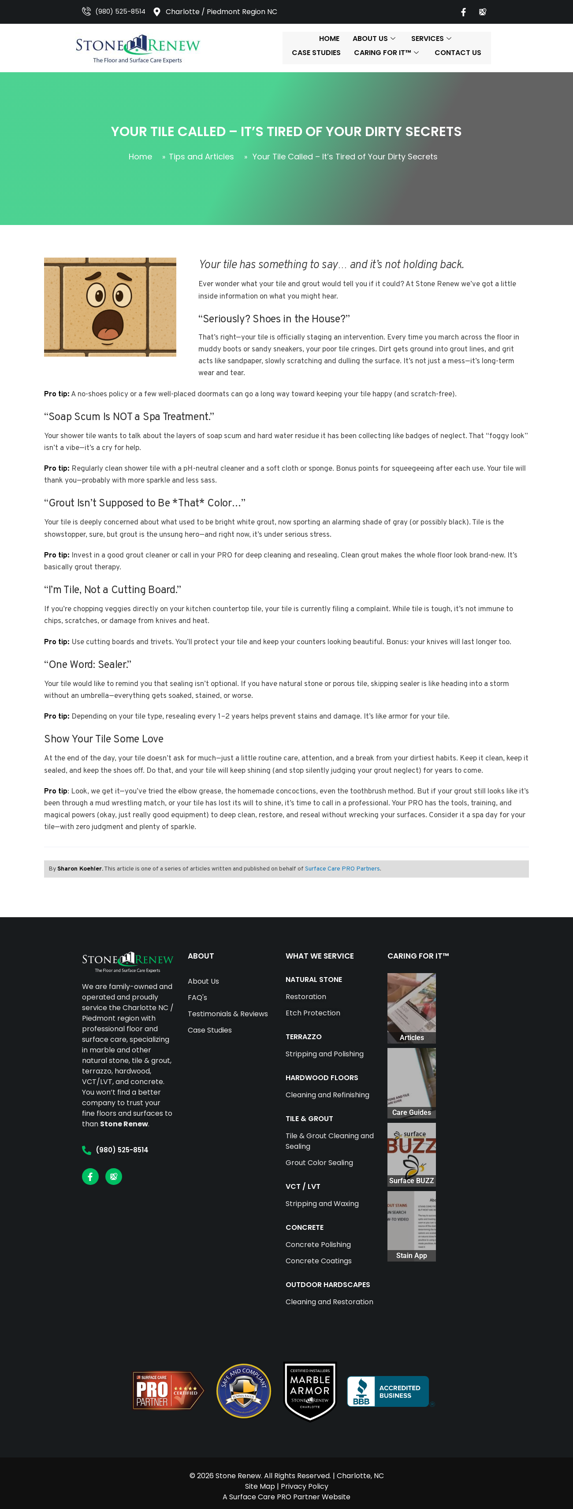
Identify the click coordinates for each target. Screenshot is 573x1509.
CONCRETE (280, 1227)
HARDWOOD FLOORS (297, 1078)
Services (299, 48)
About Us (241, 48)
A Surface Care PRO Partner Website (286, 1490)
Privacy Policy (304, 1480)
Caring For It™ (429, 48)
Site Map (260, 1480)
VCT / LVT (278, 1186)
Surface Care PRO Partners (340, 869)
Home (197, 48)
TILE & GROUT (285, 1119)
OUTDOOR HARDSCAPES (303, 1285)
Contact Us (501, 48)
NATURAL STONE (289, 979)
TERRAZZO (279, 1037)
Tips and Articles (201, 156)
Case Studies (359, 48)
